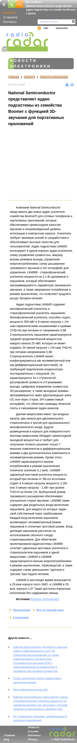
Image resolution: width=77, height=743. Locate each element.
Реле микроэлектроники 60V (30, 689)
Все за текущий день (50, 609)
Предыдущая (21, 609)
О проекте (10, 17)
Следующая (21, 617)
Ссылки (33, 731)
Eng (6, 739)
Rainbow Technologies (44, 599)
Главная (13, 77)
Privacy (33, 739)
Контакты (10, 21)
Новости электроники (54, 77)
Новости (9, 12)
